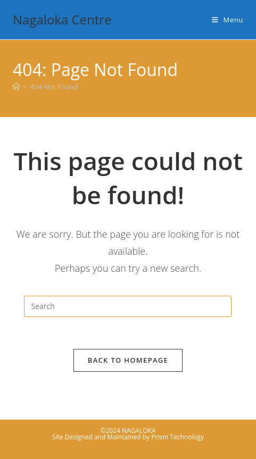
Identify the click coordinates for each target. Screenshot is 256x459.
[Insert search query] (128, 306)
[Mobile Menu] (227, 19)
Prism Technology (177, 436)
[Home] (16, 86)
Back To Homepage (128, 360)
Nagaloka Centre (62, 19)
